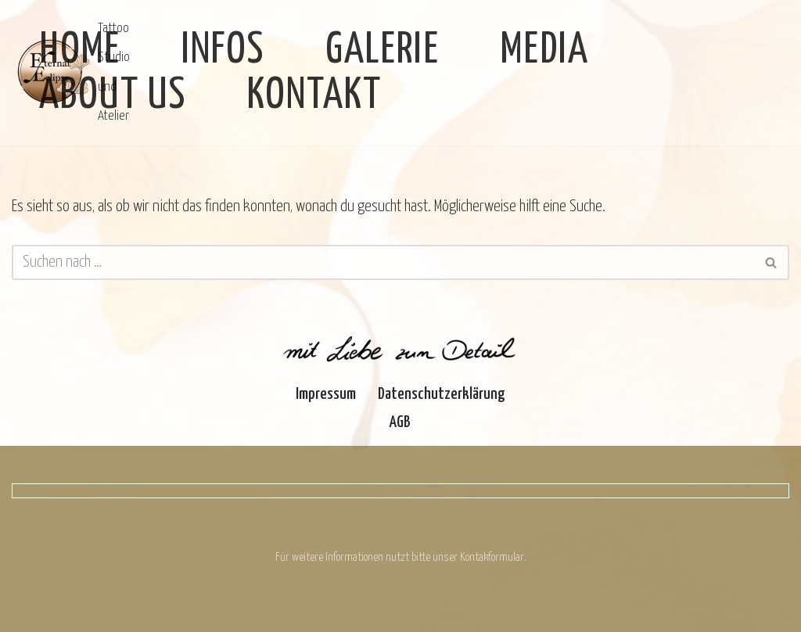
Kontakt (314, 96)
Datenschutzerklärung (441, 394)
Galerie (382, 50)
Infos (222, 50)
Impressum (326, 394)
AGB (400, 422)
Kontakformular (492, 557)
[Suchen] (383, 262)
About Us (112, 96)
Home (79, 50)
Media (545, 50)
